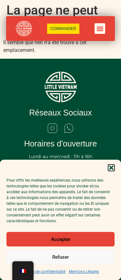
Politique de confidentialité (42, 271)
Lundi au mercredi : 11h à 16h (60, 156)
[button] (111, 168)
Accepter (60, 239)
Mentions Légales (84, 271)
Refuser (60, 257)
